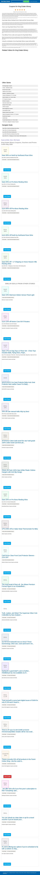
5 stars (24, 10)
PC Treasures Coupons (7, 99)
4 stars (22, 10)
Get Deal (7, 170)
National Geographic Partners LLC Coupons (11, 114)
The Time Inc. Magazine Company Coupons (11, 121)
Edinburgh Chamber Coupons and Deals (9, 795)
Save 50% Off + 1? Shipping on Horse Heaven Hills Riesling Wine (14, 135)
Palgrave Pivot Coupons (7, 91)
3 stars (20, 10)
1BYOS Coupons (6, 106)
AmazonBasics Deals (6, 110)
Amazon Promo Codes (7, 104)
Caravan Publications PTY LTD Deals (9, 95)
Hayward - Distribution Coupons (8, 93)
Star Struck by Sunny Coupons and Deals (9, 677)
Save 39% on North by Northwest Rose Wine (11, 128)
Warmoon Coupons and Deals (7, 299)
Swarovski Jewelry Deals (7, 102)
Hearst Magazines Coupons (8, 108)
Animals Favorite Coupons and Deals (8, 359)
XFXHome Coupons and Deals (7, 447)
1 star (16, 10)
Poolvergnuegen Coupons (7, 85)
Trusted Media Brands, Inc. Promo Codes (10, 119)
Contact (17, 872)
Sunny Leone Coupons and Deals (8, 736)
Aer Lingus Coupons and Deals (7, 853)
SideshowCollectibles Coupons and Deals (9, 591)
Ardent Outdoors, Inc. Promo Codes (9, 97)
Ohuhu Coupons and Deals (7, 476)
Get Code (7, 776)
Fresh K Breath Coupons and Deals (8, 418)
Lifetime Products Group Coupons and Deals (10, 562)
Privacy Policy (21, 872)
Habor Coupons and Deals (6, 533)
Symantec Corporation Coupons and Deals (9, 328)
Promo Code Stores (33, 1)
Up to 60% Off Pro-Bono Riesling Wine (10, 132)
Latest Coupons (13, 3)
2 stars (18, 10)
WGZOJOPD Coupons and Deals (8, 389)
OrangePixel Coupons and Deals (8, 648)
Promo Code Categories (5, 3)
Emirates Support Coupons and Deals (9, 824)
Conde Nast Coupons (6, 116)
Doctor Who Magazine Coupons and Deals (9, 707)
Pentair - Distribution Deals (7, 87)
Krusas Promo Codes (6, 89)
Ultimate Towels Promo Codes (8, 112)
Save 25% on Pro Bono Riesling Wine (9, 130)
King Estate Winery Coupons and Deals (9, 506)
